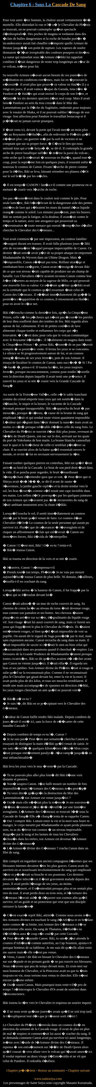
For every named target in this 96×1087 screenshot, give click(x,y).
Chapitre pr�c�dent (20, 1070)
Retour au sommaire (51, 1070)
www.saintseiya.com (48, 1079)
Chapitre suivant (79, 1070)
